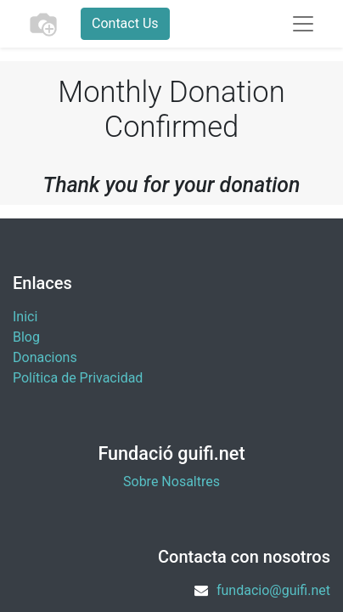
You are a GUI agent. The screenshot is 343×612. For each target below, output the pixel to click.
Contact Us (125, 23)
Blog (26, 337)
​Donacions (45, 357)
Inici (25, 317)
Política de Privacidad (78, 378)
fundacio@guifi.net (273, 590)
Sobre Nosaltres (171, 481)
